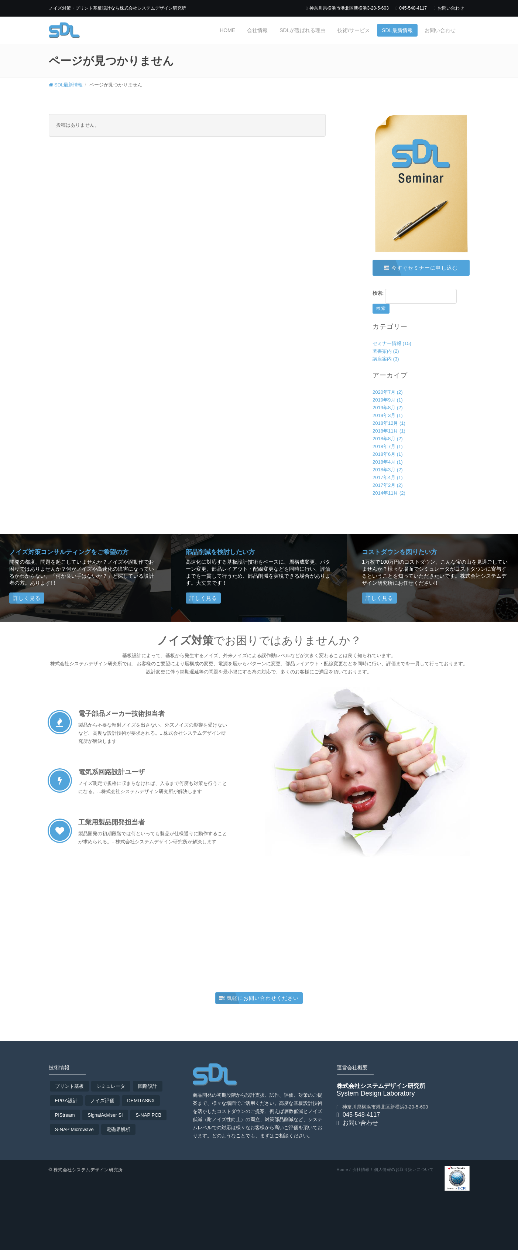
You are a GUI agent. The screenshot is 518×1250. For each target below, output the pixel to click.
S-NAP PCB (148, 1115)
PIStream (65, 1115)
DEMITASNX (141, 1100)
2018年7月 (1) (388, 446)
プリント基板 (69, 1086)
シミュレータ (110, 1086)
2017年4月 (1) (388, 477)
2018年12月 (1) (389, 423)
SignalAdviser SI (105, 1115)
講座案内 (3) (386, 359)
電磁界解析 (118, 1129)
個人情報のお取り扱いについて (403, 1169)
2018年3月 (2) (388, 469)
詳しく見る (27, 598)
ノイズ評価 (102, 1100)
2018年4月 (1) (388, 462)
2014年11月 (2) (389, 493)
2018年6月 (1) (388, 454)
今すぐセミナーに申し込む (421, 268)
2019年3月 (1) (388, 415)
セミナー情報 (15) (392, 343)
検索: (378, 293)
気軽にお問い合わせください (259, 998)
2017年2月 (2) (388, 485)
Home (227, 30)
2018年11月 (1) (389, 431)
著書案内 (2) (386, 351)
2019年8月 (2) (388, 407)
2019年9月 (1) (388, 400)
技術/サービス (353, 30)
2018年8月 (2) (388, 438)
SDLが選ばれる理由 (302, 30)
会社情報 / (362, 1169)
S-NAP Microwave (74, 1129)
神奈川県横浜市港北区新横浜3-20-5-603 (347, 8)
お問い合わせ (449, 8)
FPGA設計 (66, 1100)
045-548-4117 (411, 8)
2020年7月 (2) (388, 392)
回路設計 (147, 1086)
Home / (343, 1169)
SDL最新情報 (397, 30)
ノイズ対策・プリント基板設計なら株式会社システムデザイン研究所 (117, 8)
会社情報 (257, 30)
